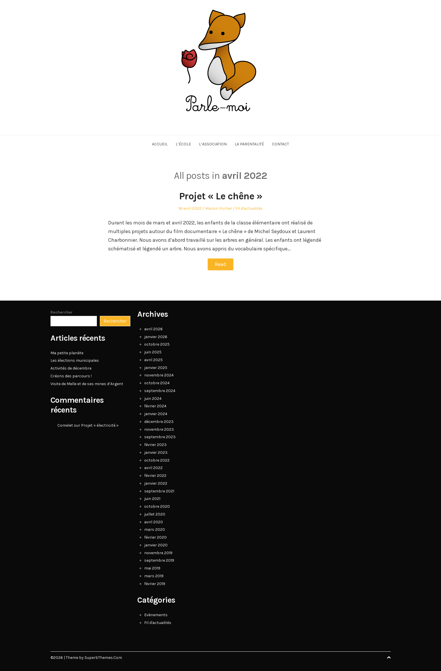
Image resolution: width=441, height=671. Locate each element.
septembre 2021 (159, 490)
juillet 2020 (154, 513)
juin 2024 (153, 398)
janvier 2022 (155, 483)
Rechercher (61, 312)
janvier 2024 (155, 413)
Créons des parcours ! (71, 375)
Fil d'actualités (249, 208)
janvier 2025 (155, 367)
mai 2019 (152, 567)
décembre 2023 (159, 421)
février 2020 (155, 537)
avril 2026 (153, 328)
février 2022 (155, 475)
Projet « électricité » (100, 425)
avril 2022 (153, 467)
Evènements (156, 614)
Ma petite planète (66, 352)
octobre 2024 (157, 382)
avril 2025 (153, 359)
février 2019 (154, 583)
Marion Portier (218, 208)
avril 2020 (153, 521)
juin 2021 (152, 498)
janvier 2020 (156, 544)
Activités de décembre (70, 368)
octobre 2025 (157, 344)
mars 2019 (154, 575)
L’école (183, 144)
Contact (280, 144)
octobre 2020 (157, 506)
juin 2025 (153, 351)
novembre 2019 (158, 552)
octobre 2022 (157, 460)
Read (220, 264)
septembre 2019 (159, 560)
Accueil (160, 144)
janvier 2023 (156, 452)
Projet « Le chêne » (220, 196)
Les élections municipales (74, 360)
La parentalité (249, 144)
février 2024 (155, 405)
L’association (213, 144)
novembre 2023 (159, 429)
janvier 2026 (155, 336)
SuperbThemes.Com (103, 657)
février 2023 (155, 444)
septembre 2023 (160, 436)
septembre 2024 (159, 390)
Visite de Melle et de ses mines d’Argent (86, 383)
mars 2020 (154, 529)
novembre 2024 (159, 374)
